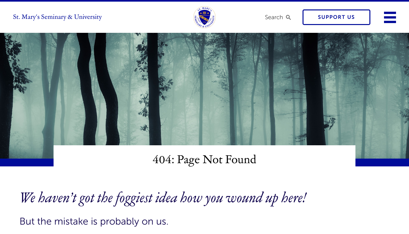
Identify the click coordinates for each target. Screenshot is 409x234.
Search (274, 17)
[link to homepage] (204, 17)
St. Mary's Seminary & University (57, 17)
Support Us (336, 17)
